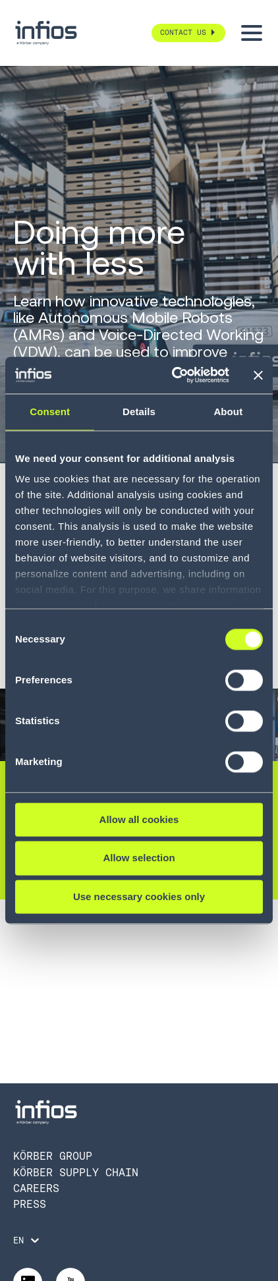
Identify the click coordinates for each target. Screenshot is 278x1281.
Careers (36, 1188)
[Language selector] (27, 1240)
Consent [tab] (50, 411)
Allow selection (139, 858)
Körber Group (52, 1156)
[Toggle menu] (251, 32)
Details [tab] (139, 411)
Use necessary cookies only (139, 896)
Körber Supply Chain (75, 1172)
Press (29, 1204)
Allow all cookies (139, 819)
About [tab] (227, 411)
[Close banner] (258, 375)
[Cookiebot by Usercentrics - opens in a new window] (173, 375)
